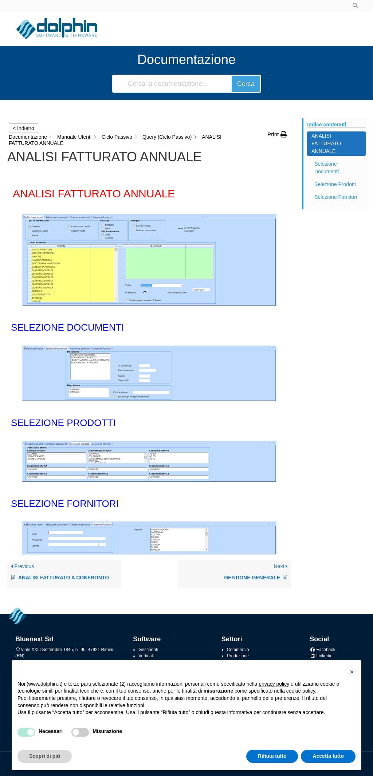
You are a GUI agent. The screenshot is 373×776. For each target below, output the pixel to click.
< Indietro (23, 128)
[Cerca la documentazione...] (172, 84)
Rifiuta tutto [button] (272, 756)
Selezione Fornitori (335, 197)
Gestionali (148, 649)
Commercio (238, 649)
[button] (352, 672)
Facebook (322, 649)
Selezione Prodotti (335, 184)
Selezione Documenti (326, 167)
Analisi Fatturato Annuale (326, 143)
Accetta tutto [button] (328, 756)
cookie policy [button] (300, 691)
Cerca (246, 83)
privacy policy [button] (274, 684)
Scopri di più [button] (44, 756)
